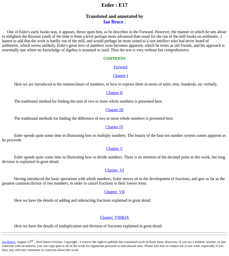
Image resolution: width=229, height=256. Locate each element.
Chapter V (114, 148)
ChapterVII (114, 192)
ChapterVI (114, 170)
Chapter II (114, 93)
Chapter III (114, 110)
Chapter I (120, 75)
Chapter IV (115, 127)
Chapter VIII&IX (114, 217)
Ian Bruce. (9, 242)
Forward (120, 67)
